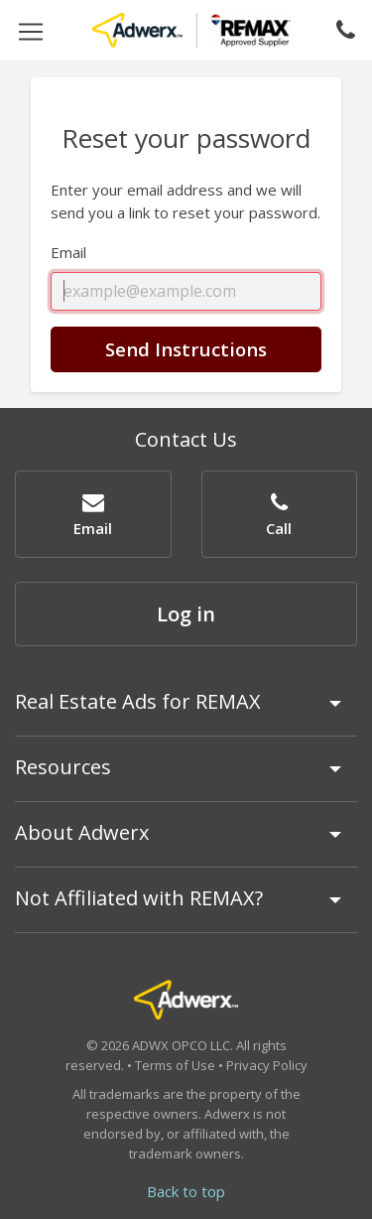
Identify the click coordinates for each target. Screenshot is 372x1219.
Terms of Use (175, 1065)
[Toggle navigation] (31, 30)
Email (68, 252)
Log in (186, 614)
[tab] (186, 711)
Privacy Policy (267, 1065)
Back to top (186, 1191)
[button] (93, 514)
